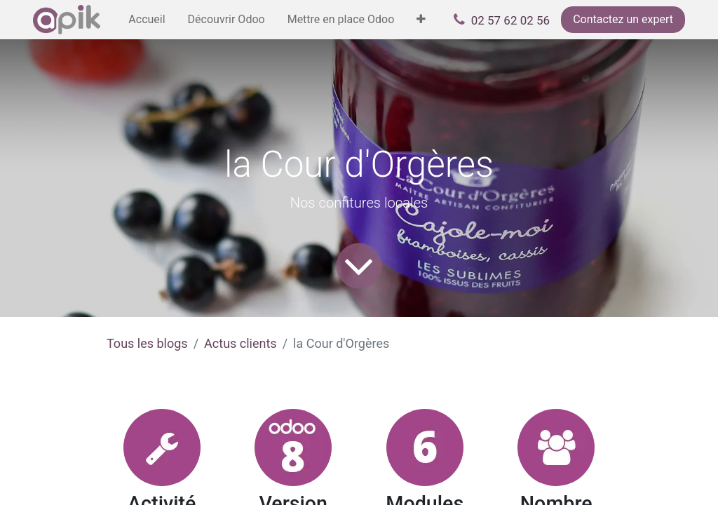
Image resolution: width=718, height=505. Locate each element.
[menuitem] (146, 19)
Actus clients (240, 343)
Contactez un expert (623, 19)
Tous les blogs (147, 343)
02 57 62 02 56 (510, 20)
